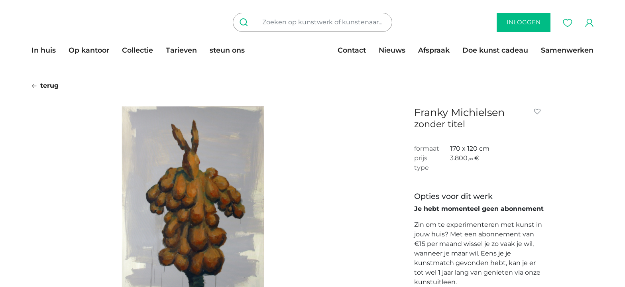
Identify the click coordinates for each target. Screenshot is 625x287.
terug (45, 85)
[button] (539, 111)
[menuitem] (46, 50)
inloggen (523, 22)
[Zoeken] (245, 22)
